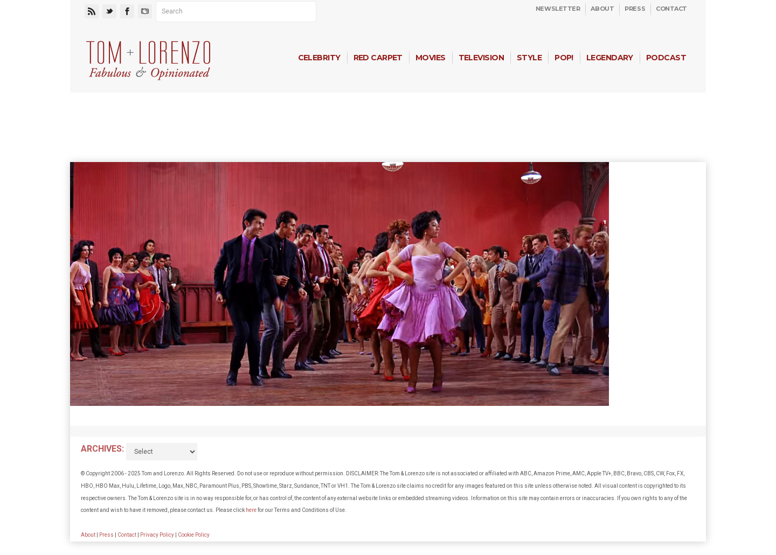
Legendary (609, 57)
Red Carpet (378, 57)
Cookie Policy (194, 535)
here (251, 510)
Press (635, 8)
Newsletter (558, 8)
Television (481, 57)
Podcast (666, 57)
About (602, 8)
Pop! (564, 57)
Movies (430, 57)
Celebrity (319, 57)
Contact (671, 8)
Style (529, 57)
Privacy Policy (157, 535)
